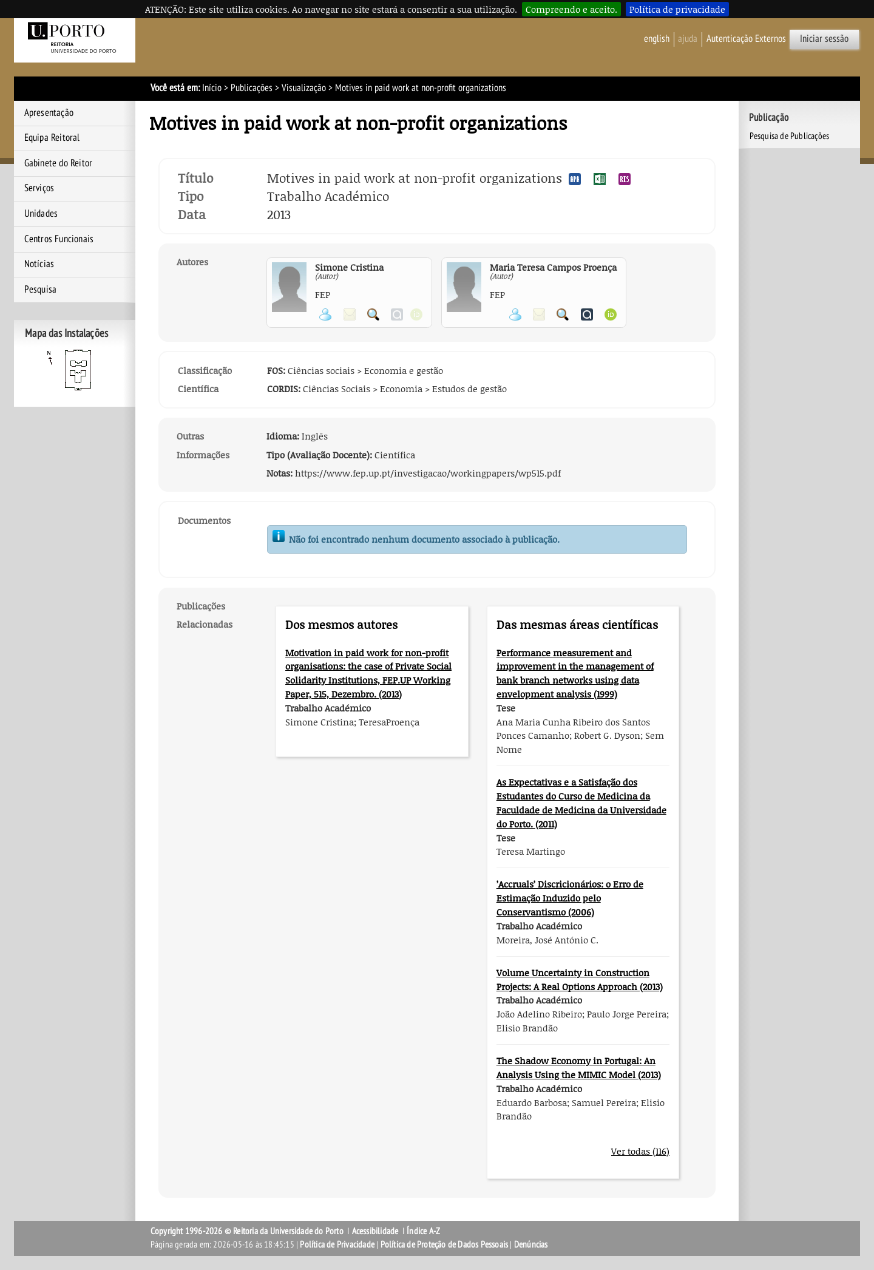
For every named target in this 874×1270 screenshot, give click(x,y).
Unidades (41, 214)
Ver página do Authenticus (587, 314)
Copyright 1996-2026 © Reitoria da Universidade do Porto (247, 1231)
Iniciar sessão (824, 39)
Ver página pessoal (325, 314)
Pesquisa (40, 290)
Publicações (252, 88)
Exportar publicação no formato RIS (624, 179)
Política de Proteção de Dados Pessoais (445, 1244)
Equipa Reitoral (52, 138)
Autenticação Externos (746, 39)
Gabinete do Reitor (58, 163)
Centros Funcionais (59, 239)
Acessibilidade (375, 1231)
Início (212, 88)
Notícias (39, 264)
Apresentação (48, 113)
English (656, 39)
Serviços (39, 188)
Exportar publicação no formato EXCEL (600, 179)
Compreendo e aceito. (571, 9)
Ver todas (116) (640, 1151)
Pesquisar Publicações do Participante (373, 314)
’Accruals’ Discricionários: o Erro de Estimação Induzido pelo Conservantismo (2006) (569, 898)
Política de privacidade (677, 9)
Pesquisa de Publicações (790, 136)
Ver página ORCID (611, 314)
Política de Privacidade (337, 1244)
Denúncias (531, 1244)
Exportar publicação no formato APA (575, 179)
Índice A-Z (423, 1231)
